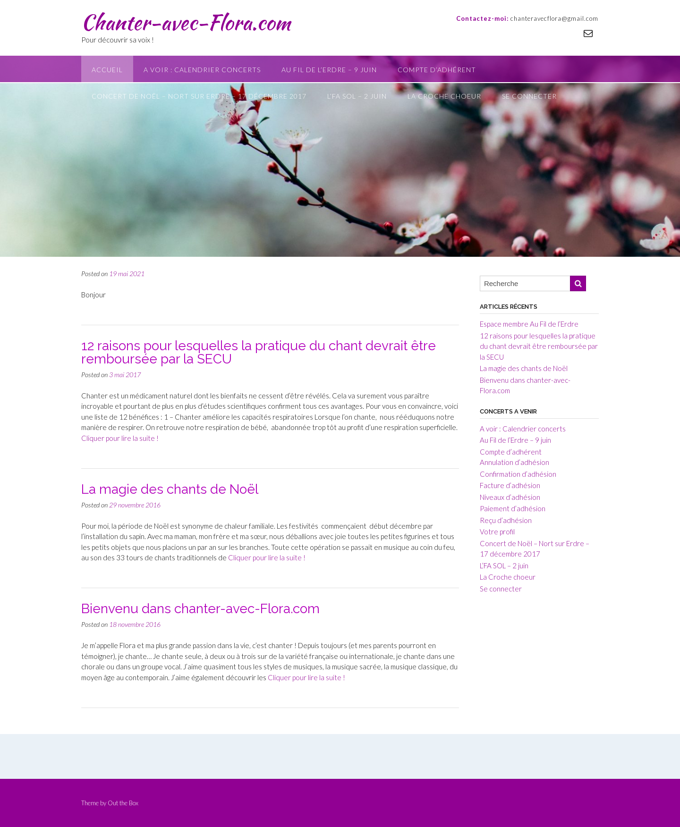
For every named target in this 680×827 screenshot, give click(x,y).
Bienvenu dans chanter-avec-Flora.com (200, 608)
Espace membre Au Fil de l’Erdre (529, 324)
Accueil (107, 70)
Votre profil (497, 531)
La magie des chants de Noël (169, 489)
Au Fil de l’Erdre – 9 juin (329, 70)
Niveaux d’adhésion (510, 497)
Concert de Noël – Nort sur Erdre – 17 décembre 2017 (199, 96)
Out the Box (123, 803)
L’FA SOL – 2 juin (357, 96)
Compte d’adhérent (437, 70)
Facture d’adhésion (510, 485)
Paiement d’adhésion (512, 508)
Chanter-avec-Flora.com (185, 22)
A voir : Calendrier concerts (202, 70)
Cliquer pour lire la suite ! (120, 438)
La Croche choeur (444, 96)
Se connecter (529, 96)
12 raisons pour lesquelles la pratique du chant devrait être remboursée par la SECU (258, 352)
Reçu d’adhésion (506, 520)
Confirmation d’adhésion (518, 474)
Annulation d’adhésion (514, 462)
